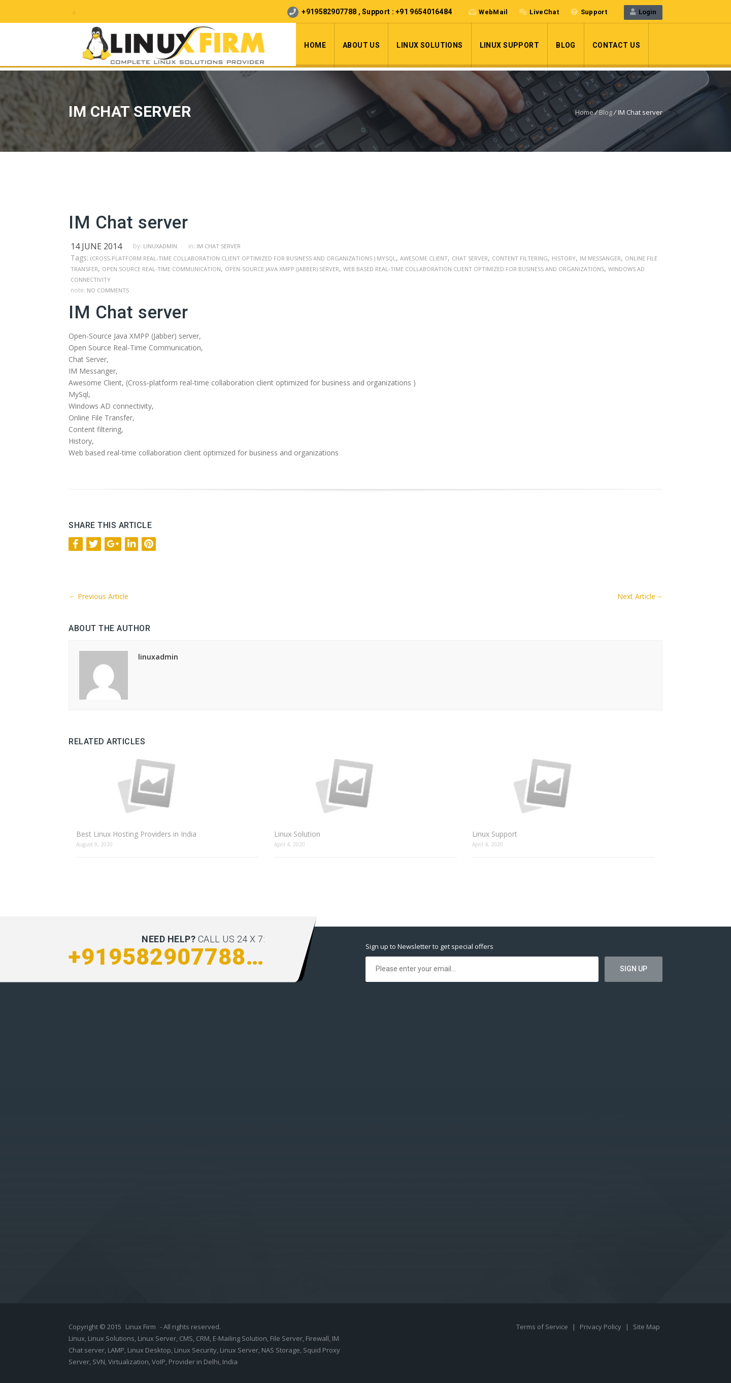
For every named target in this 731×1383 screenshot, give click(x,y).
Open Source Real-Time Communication (161, 269)
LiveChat (538, 12)
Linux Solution (297, 834)
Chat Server (470, 258)
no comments (108, 290)
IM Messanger (600, 258)
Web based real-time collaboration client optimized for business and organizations (473, 269)
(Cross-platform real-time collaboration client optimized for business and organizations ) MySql (243, 258)
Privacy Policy (601, 1326)
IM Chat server (218, 246)
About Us (361, 45)
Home (315, 45)
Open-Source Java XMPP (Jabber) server (282, 269)
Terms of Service (543, 1326)
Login (643, 12)
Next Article (639, 596)
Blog (566, 45)
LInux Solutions (429, 45)
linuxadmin (160, 246)
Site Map (646, 1326)
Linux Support (509, 45)
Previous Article (98, 596)
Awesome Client (424, 258)
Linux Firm (140, 1326)
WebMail (488, 12)
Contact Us (616, 45)
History (564, 258)
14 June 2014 (96, 246)
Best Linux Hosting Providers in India (136, 834)
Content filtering (520, 258)
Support (589, 12)
